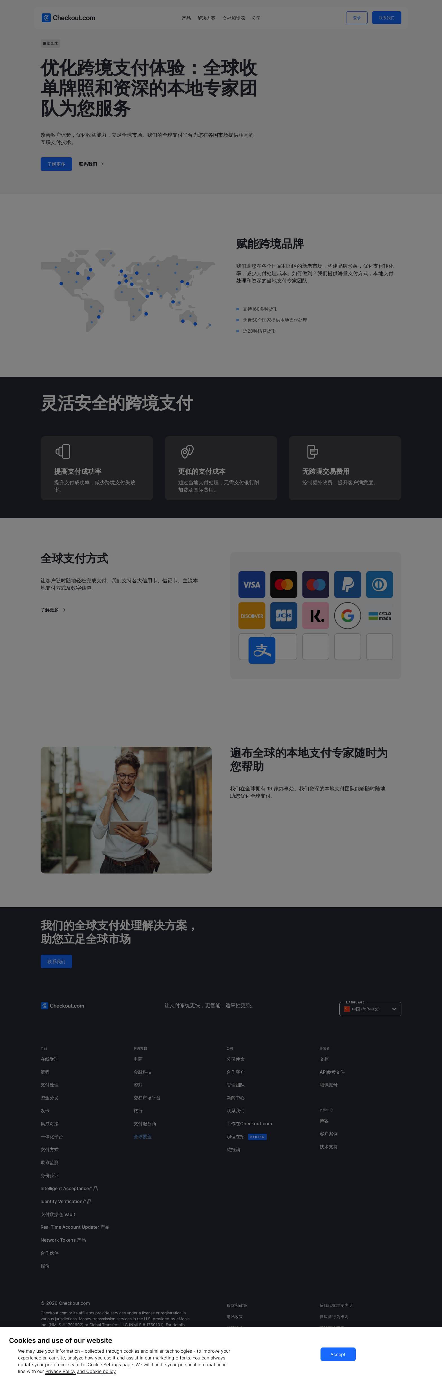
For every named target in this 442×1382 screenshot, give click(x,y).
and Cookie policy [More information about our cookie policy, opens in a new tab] (96, 1371)
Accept (338, 1354)
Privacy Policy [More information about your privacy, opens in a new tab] (60, 1371)
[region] (221, 1354)
